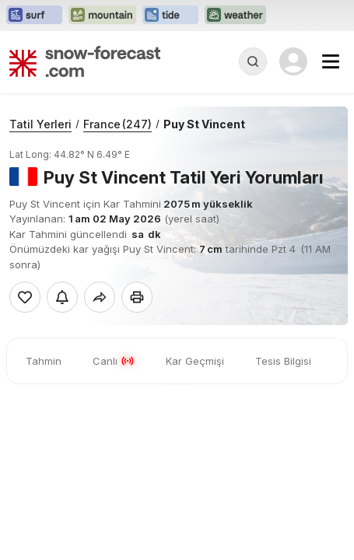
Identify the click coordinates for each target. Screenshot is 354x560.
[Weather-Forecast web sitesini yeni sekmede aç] (235, 15)
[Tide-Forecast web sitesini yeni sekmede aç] (170, 15)
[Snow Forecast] (84, 61)
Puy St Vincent (204, 124)
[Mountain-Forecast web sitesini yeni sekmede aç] (102, 15)
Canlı (114, 361)
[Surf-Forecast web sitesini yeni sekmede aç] (34, 15)
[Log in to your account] (293, 61)
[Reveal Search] (253, 61)
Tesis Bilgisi (283, 361)
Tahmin (43, 361)
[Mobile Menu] (331, 61)
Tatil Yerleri (40, 124)
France (117, 124)
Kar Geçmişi (195, 361)
